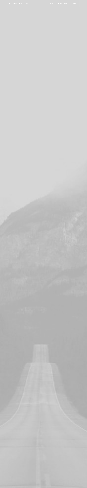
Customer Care (50, 458)
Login (74, 3)
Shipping (27, 463)
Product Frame (11, 282)
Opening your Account (31, 458)
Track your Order (30, 466)
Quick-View (22, 244)
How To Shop (28, 461)
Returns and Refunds (52, 461)
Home (51, 3)
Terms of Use (49, 466)
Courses (59, 3)
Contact (67, 3)
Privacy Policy (49, 463)
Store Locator (28, 468)
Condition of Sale (51, 468)
